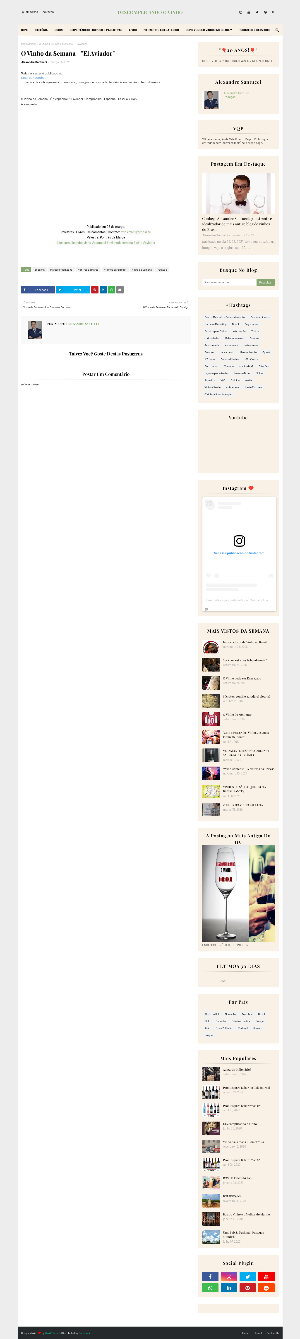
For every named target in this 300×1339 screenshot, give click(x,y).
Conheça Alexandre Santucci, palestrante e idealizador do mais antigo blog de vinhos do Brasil (237, 224)
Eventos (254, 338)
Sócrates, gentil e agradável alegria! (246, 696)
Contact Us (272, 1332)
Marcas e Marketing (61, 269)
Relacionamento (234, 338)
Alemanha (230, 1013)
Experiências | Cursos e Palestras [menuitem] (96, 30)
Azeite (248, 380)
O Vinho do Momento (237, 714)
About (258, 1332)
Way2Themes (53, 1332)
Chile (207, 1020)
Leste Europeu (253, 387)
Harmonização (248, 352)
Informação (239, 331)
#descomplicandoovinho (73, 243)
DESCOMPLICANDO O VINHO (150, 12)
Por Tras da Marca (88, 269)
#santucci (99, 243)
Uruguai (208, 1034)
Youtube (43, 43)
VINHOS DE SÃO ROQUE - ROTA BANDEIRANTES (244, 789)
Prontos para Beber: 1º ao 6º (241, 1160)
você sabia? (246, 366)
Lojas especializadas (216, 373)
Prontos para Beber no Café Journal (246, 1087)
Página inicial (28, 43)
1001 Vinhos (251, 359)
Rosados (209, 380)
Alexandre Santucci (34, 62)
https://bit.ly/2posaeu (136, 232)
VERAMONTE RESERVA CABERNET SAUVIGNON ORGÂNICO (246, 753)
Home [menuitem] (25, 30)
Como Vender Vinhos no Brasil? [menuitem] (209, 30)
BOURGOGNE (232, 1196)
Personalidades (230, 359)
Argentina (247, 1013)
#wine (138, 243)
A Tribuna (209, 359)
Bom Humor (211, 366)
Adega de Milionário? (237, 1069)
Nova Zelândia (224, 1027)
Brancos (209, 352)
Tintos (255, 331)
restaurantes (251, 345)
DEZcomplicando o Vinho (240, 1124)
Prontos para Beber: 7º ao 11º (242, 1106)
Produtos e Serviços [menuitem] (254, 30)
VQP (223, 380)
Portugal (243, 1027)
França (260, 1020)
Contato (48, 12)
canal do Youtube (33, 78)
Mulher (260, 373)
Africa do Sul (211, 1013)
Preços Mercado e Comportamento (224, 317)
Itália (207, 1027)
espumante (231, 345)
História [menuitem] (41, 30)
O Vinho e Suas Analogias (218, 394)
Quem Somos (30, 12)
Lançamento (227, 352)
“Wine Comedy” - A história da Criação (248, 769)
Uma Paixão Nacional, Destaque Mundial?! (243, 1234)
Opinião (266, 352)
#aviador (149, 243)
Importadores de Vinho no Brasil (245, 642)
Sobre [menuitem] (59, 30)
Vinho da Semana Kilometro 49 (243, 1142)
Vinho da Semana (142, 269)
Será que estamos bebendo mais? (245, 660)
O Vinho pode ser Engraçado (242, 678)
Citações (264, 366)
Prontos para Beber (115, 269)
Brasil (235, 324)
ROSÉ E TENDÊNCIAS (237, 1178)
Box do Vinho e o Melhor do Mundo (246, 1214)
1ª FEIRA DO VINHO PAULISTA (243, 805)
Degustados (251, 324)
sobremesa (232, 387)
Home (245, 1332)
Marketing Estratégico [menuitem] (161, 30)
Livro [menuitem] (133, 30)
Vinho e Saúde (212, 387)
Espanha (40, 269)
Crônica (235, 380)
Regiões (257, 1027)
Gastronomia (211, 345)
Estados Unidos (240, 1020)
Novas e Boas (242, 373)
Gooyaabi (84, 1332)
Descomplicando (260, 317)
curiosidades (212, 338)
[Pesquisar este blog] (229, 282)
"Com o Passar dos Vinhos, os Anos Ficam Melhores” (246, 735)
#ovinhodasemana (120, 243)
